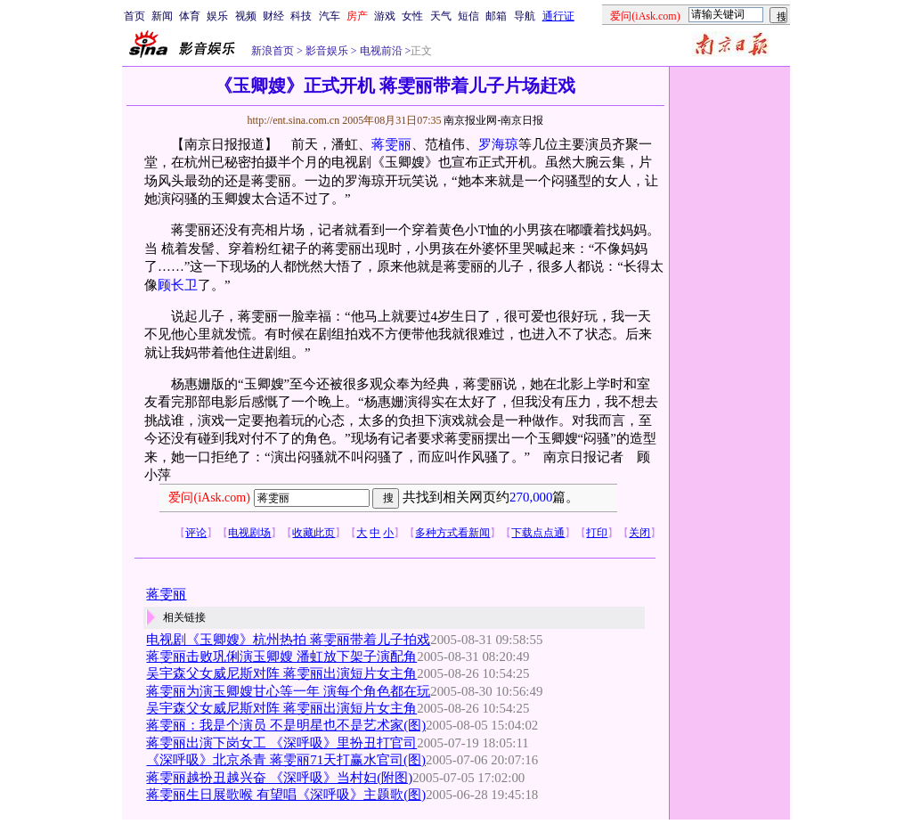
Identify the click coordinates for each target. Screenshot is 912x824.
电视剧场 (249, 532)
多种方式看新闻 (452, 532)
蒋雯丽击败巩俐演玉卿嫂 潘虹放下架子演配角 (281, 656)
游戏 (384, 16)
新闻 (162, 16)
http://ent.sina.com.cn (294, 120)
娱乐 (217, 16)
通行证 (558, 16)
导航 (524, 16)
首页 (134, 16)
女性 (412, 16)
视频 (245, 16)
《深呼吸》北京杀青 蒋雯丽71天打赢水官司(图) (286, 760)
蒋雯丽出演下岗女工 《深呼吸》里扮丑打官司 (281, 743)
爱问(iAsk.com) (208, 497)
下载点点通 (538, 532)
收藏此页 (313, 532)
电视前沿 (380, 51)
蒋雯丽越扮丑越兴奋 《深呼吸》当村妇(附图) (279, 778)
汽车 (329, 16)
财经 (273, 16)
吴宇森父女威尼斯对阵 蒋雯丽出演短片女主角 (281, 673)
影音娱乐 (326, 51)
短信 (468, 16)
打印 (596, 532)
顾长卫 (178, 285)
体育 (189, 16)
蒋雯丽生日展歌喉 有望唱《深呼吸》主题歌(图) (286, 794)
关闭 (639, 532)
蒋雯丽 (391, 144)
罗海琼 (498, 144)
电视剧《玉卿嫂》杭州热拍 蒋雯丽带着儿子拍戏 (288, 639)
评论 (196, 532)
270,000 (530, 497)
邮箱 (496, 16)
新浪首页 (272, 51)
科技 (301, 16)
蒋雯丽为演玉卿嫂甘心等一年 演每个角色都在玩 (288, 691)
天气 (441, 16)
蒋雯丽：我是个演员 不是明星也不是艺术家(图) (286, 725)
